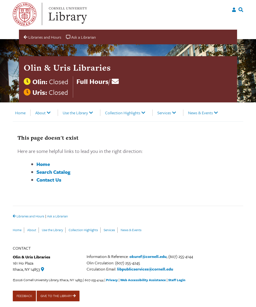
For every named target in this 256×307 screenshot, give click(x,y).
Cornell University (24, 14)
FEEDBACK (24, 295)
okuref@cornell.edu (148, 256)
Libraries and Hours (28, 216)
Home (20, 113)
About (40, 113)
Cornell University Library (67, 14)
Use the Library (75, 113)
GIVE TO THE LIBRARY (58, 295)
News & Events (200, 113)
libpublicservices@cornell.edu (145, 269)
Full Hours (92, 81)
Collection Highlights (122, 113)
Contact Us (48, 179)
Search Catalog (53, 171)
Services (164, 113)
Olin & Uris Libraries (67, 67)
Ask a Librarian (57, 217)
